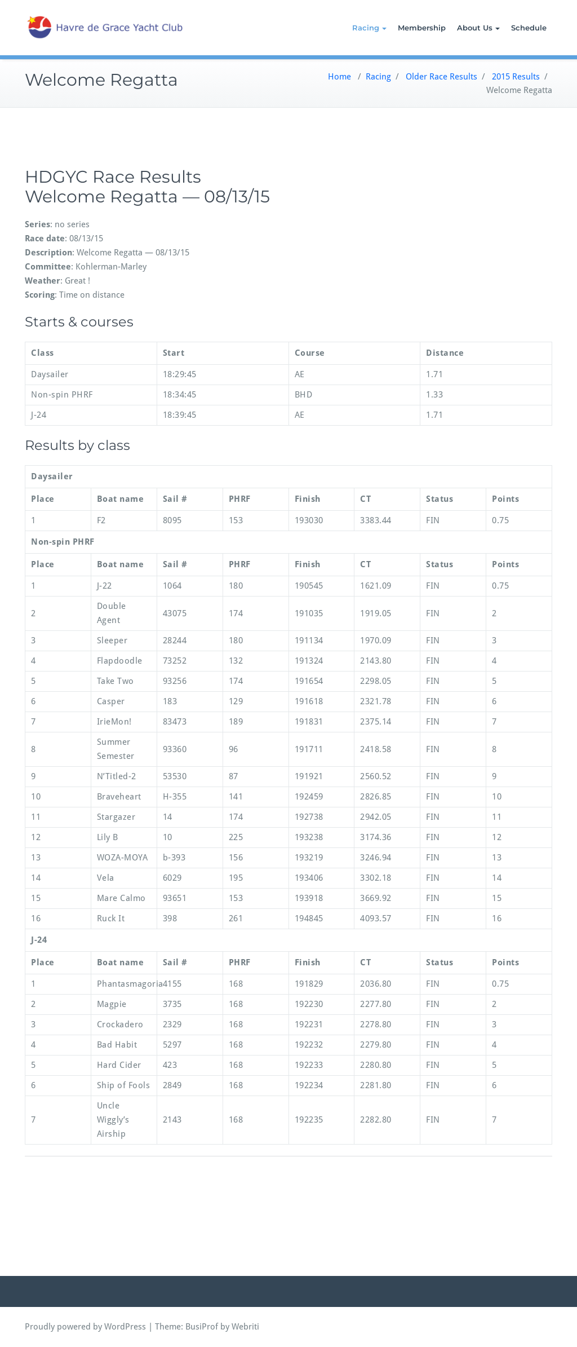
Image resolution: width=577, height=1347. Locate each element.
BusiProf (201, 1327)
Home (339, 77)
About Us (478, 27)
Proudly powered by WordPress (85, 1327)
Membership (422, 27)
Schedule (529, 27)
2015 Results (516, 77)
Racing (369, 27)
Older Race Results (441, 77)
